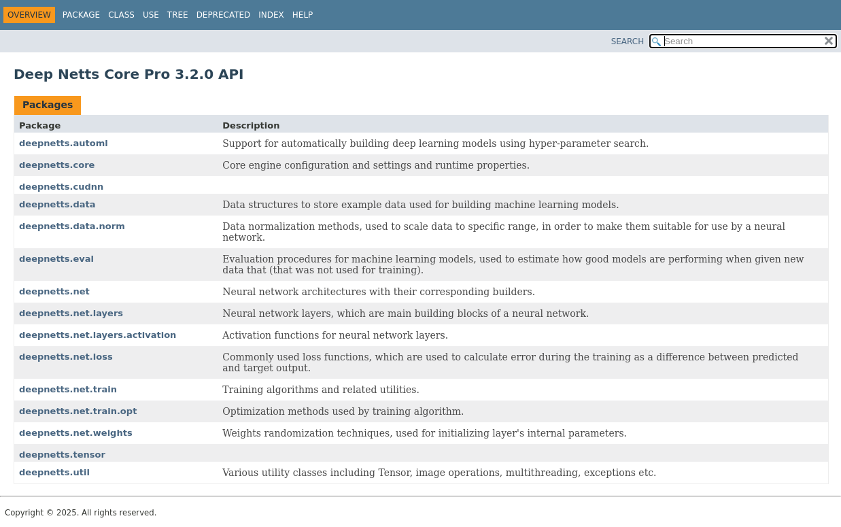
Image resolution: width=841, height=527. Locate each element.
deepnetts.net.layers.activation (97, 335)
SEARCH (628, 41)
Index (271, 15)
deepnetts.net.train (68, 389)
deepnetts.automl (63, 143)
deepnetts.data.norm (72, 226)
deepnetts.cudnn (61, 187)
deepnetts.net (54, 291)
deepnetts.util (54, 472)
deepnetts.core (57, 165)
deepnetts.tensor (62, 454)
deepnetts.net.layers (71, 313)
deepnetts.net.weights (76, 433)
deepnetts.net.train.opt (78, 411)
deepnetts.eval (56, 259)
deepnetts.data (57, 204)
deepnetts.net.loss (66, 357)
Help (302, 15)
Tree (177, 15)
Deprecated (223, 15)
